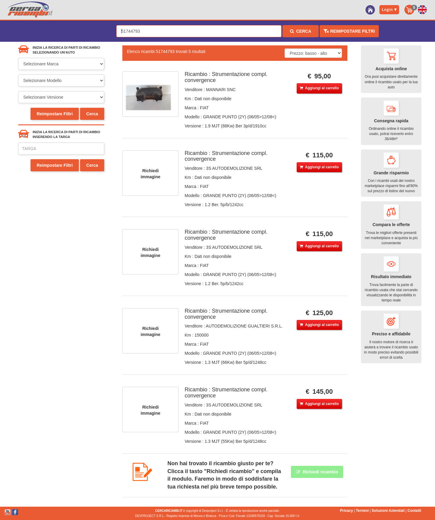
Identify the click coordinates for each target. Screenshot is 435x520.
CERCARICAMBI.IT (168, 510)
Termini (362, 510)
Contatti (414, 510)
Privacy (346, 510)
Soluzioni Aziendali (388, 510)
